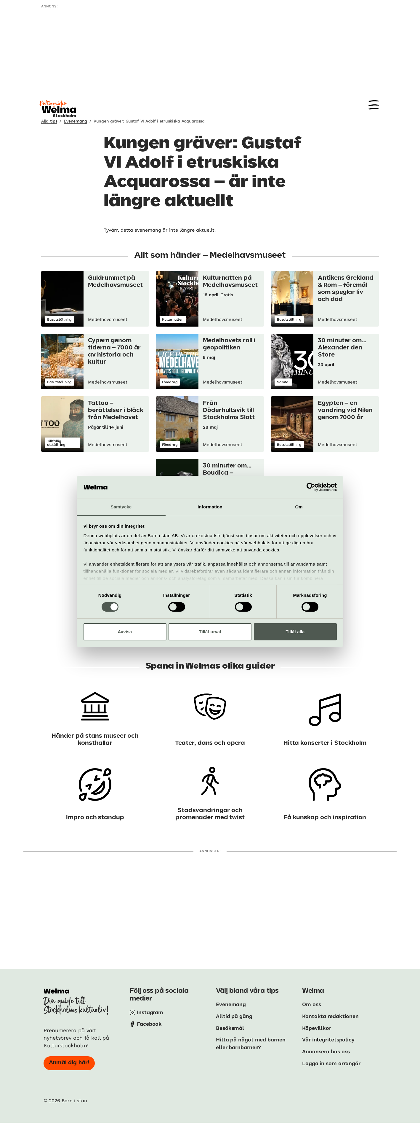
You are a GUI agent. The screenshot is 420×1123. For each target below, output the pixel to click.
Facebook (149, 1024)
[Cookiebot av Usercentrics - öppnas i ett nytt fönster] (311, 487)
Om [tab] (298, 506)
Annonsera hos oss (327, 1051)
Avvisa (125, 631)
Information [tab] (210, 506)
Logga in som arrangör (332, 1062)
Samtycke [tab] (121, 506)
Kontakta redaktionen (330, 1016)
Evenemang (75, 121)
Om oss (312, 1004)
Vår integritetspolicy (329, 1039)
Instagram (150, 1012)
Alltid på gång (234, 1016)
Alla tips (49, 121)
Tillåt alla (295, 631)
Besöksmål (230, 1028)
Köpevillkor (316, 1028)
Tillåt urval (210, 631)
